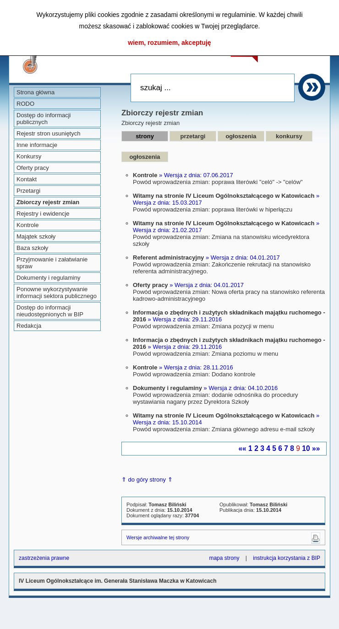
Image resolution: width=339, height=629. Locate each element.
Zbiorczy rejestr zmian (47, 202)
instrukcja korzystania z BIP (286, 558)
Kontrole (27, 225)
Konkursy (28, 156)
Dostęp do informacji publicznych (43, 118)
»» (316, 448)
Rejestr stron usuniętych (48, 133)
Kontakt (26, 179)
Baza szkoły (32, 247)
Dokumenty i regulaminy (48, 277)
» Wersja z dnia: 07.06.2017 (196, 175)
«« (242, 448)
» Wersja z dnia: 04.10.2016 (241, 388)
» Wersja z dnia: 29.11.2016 (185, 319)
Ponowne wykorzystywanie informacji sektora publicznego (56, 292)
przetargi (193, 136)
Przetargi (28, 190)
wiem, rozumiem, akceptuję (169, 42)
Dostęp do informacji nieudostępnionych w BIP (49, 311)
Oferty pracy (32, 167)
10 (306, 448)
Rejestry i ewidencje (43, 213)
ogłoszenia (240, 136)
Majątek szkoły (35, 236)
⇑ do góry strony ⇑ (147, 479)
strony (145, 136)
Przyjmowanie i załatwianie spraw (51, 263)
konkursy (289, 136)
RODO (25, 103)
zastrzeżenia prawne (44, 558)
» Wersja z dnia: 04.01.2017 (243, 257)
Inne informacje (36, 144)
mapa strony (224, 558)
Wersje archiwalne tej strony (157, 537)
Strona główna (35, 92)
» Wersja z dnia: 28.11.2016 (196, 367)
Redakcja (28, 325)
